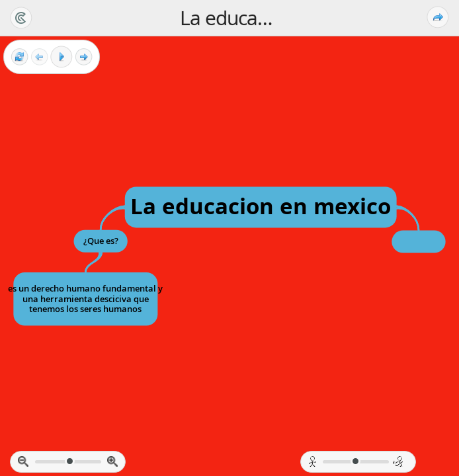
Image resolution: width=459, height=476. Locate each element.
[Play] (61, 56)
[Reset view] (19, 57)
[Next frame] (84, 57)
